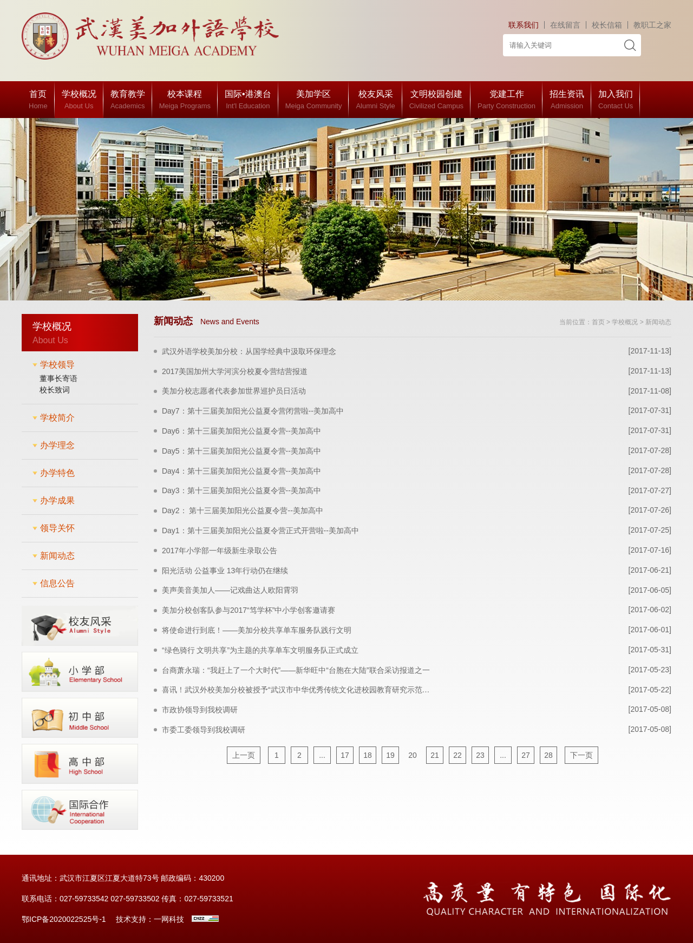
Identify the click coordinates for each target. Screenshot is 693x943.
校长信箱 (607, 25)
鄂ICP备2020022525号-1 (64, 919)
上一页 (243, 755)
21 (434, 755)
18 (367, 755)
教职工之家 (652, 25)
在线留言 (565, 25)
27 (525, 755)
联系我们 (523, 25)
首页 (598, 322)
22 (457, 755)
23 (480, 755)
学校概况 (625, 322)
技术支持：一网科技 (150, 919)
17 (345, 755)
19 (390, 755)
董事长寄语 (58, 378)
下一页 (581, 755)
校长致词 (55, 389)
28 (548, 755)
